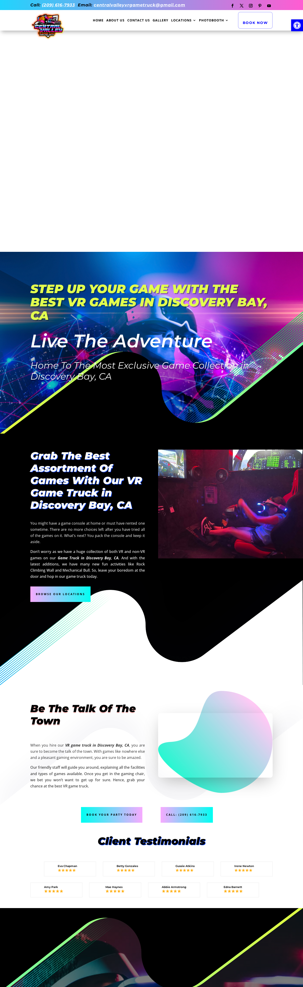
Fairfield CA (200, 937)
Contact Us (138, 20)
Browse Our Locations (60, 373)
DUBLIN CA (247, 917)
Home (98, 20)
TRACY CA (196, 917)
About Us (115, 20)
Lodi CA (194, 927)
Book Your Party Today (111, 593)
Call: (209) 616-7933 (186, 593)
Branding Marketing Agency (162, 981)
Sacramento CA (103, 927)
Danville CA (50, 956)
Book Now (255, 22)
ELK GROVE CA (151, 917)
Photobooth (211, 20)
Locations (181, 20)
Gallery (160, 20)
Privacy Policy (201, 876)
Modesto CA (149, 927)
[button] (297, 25)
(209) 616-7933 (58, 5)
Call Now (151, 847)
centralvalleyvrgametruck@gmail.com (139, 5)
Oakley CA (98, 948)
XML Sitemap (251, 876)
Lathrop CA (149, 952)
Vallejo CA (248, 927)
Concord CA (249, 937)
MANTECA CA (49, 932)
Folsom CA (98, 937)
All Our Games (44, 837)
